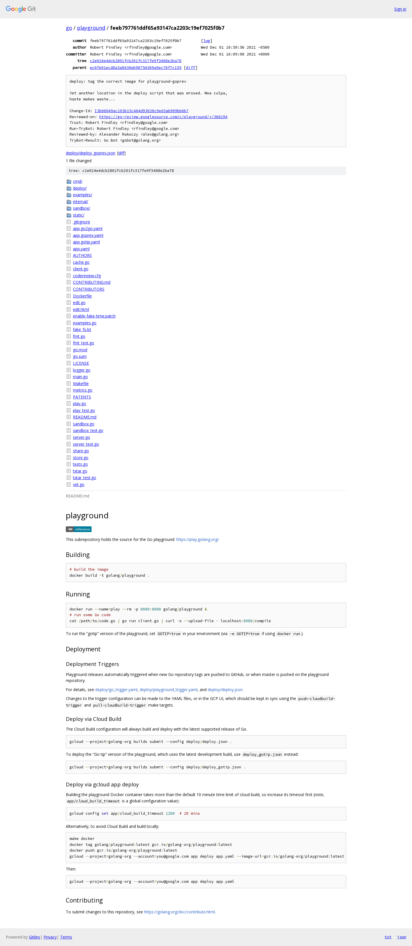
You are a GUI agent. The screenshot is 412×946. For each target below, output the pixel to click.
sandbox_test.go (88, 430)
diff (190, 67)
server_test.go (86, 444)
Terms (66, 937)
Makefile (81, 383)
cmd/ (77, 181)
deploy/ (80, 188)
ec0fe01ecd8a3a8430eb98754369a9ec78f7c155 (135, 67)
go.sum (80, 356)
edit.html (81, 309)
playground (91, 27)
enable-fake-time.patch (94, 316)
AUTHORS (82, 255)
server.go (81, 437)
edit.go (79, 302)
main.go (80, 376)
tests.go (80, 464)
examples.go (84, 323)
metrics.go (82, 390)
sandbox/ (81, 208)
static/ (78, 215)
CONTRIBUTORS (88, 289)
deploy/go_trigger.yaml (116, 689)
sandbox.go (83, 424)
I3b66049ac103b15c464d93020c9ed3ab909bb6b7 (142, 110)
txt (388, 936)
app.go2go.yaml (87, 228)
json (401, 936)
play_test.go (84, 410)
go (69, 27)
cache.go (81, 262)
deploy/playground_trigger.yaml (168, 689)
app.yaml (81, 248)
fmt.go (79, 336)
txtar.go (80, 471)
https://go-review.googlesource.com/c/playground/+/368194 (163, 116)
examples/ (82, 194)
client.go (80, 268)
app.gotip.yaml (86, 242)
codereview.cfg (87, 275)
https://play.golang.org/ (197, 539)
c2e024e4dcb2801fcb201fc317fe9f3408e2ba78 (135, 60)
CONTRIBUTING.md (91, 282)
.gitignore (81, 222)
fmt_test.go (83, 343)
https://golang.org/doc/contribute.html (179, 912)
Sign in (400, 9)
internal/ (80, 201)
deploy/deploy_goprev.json (90, 153)
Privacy (50, 937)
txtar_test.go (84, 477)
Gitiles (34, 937)
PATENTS (82, 397)
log (206, 40)
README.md (84, 417)
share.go (81, 450)
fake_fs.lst (82, 329)
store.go (80, 457)
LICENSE (81, 363)
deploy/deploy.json (225, 689)
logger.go (81, 370)
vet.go (78, 484)
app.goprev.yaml (88, 235)
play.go (79, 403)
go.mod (80, 349)
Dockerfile (82, 296)
